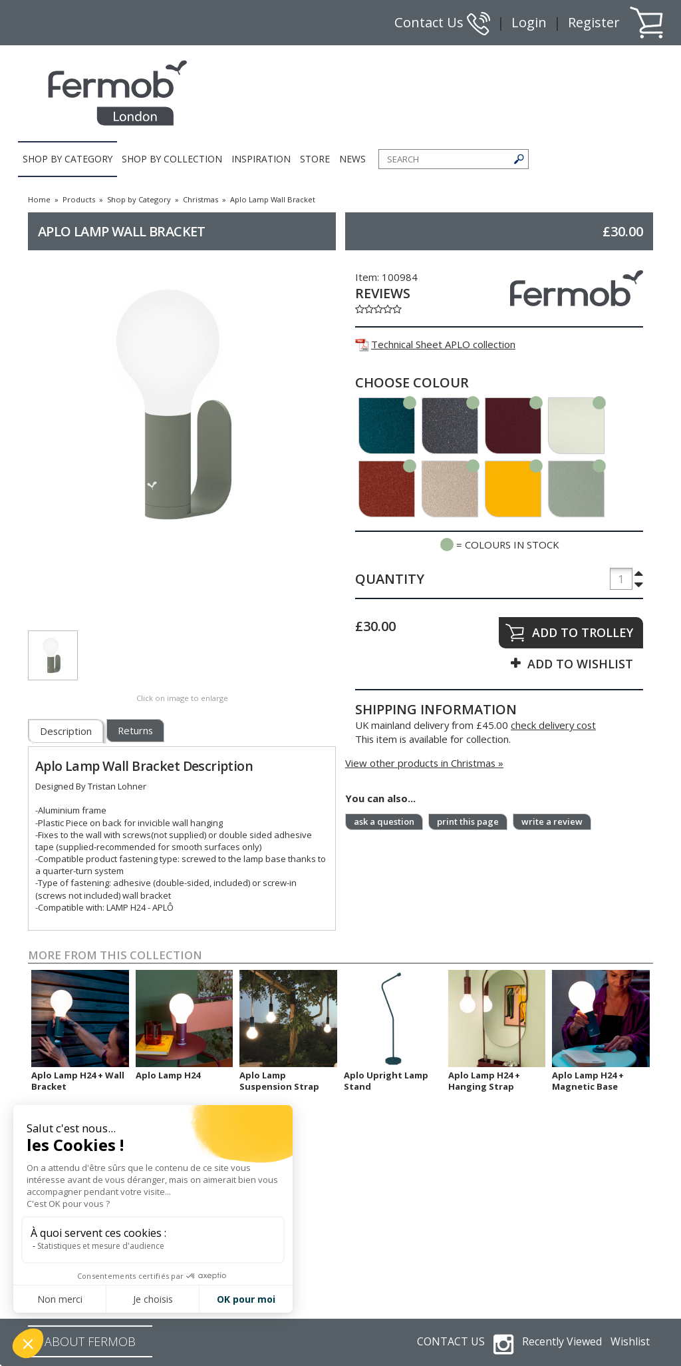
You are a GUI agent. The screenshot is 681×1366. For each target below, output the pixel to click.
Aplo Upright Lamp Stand (386, 1080)
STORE (315, 158)
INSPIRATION (261, 158)
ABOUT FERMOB (90, 1341)
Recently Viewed (562, 1341)
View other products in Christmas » (424, 763)
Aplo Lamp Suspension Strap (279, 1080)
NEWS (352, 158)
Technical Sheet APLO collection (435, 344)
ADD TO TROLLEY (582, 632)
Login (529, 22)
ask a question (384, 821)
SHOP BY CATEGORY (67, 158)
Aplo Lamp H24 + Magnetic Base (588, 1080)
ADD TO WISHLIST (580, 664)
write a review (552, 821)
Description (66, 731)
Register (594, 22)
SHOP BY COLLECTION (172, 158)
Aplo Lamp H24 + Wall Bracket (77, 1080)
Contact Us (442, 22)
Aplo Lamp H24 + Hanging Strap (484, 1080)
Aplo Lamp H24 (168, 1075)
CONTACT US (451, 1341)
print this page (468, 821)
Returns (135, 730)
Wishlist (630, 1341)
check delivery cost (553, 725)
